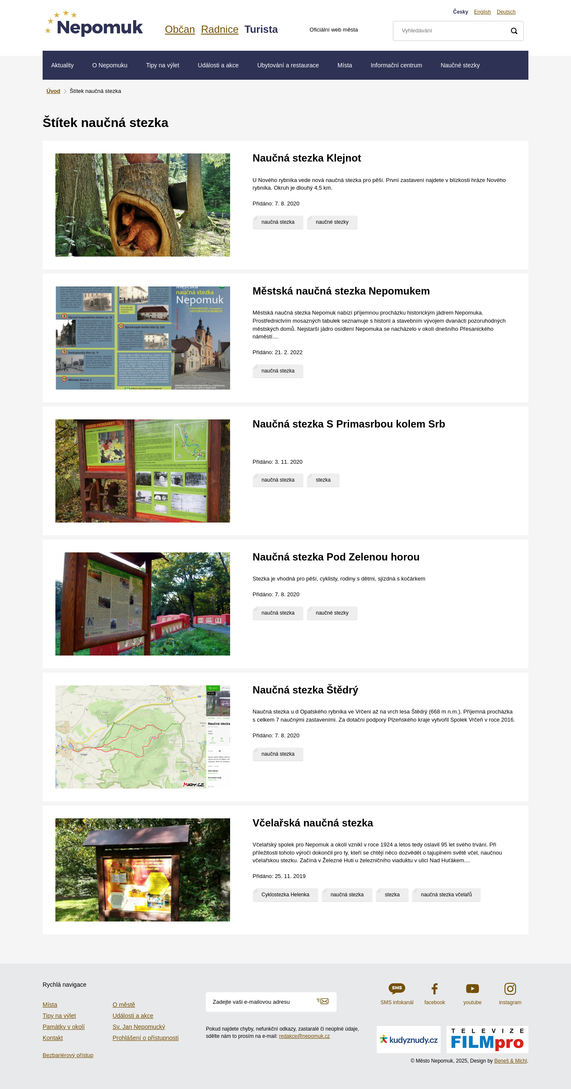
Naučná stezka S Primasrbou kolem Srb (349, 424)
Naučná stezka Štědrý (305, 690)
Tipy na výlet (162, 65)
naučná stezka (278, 222)
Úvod (53, 91)
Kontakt (53, 1037)
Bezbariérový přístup (68, 1055)
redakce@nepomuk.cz (304, 1036)
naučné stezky (332, 222)
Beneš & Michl (510, 1061)
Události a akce (218, 65)
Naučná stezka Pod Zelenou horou (336, 557)
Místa (344, 65)
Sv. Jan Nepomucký (138, 1026)
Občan (180, 29)
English (482, 12)
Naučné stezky (460, 65)
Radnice (220, 29)
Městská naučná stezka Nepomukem (341, 291)
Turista (261, 29)
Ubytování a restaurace (288, 65)
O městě (123, 1004)
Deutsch (506, 12)
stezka (323, 480)
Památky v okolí (64, 1026)
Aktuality (62, 65)
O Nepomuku (109, 65)
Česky (460, 12)
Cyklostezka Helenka (285, 895)
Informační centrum (396, 65)
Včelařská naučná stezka (313, 823)
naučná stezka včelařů (446, 895)
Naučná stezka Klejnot (307, 158)
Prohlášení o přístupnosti (145, 1037)
